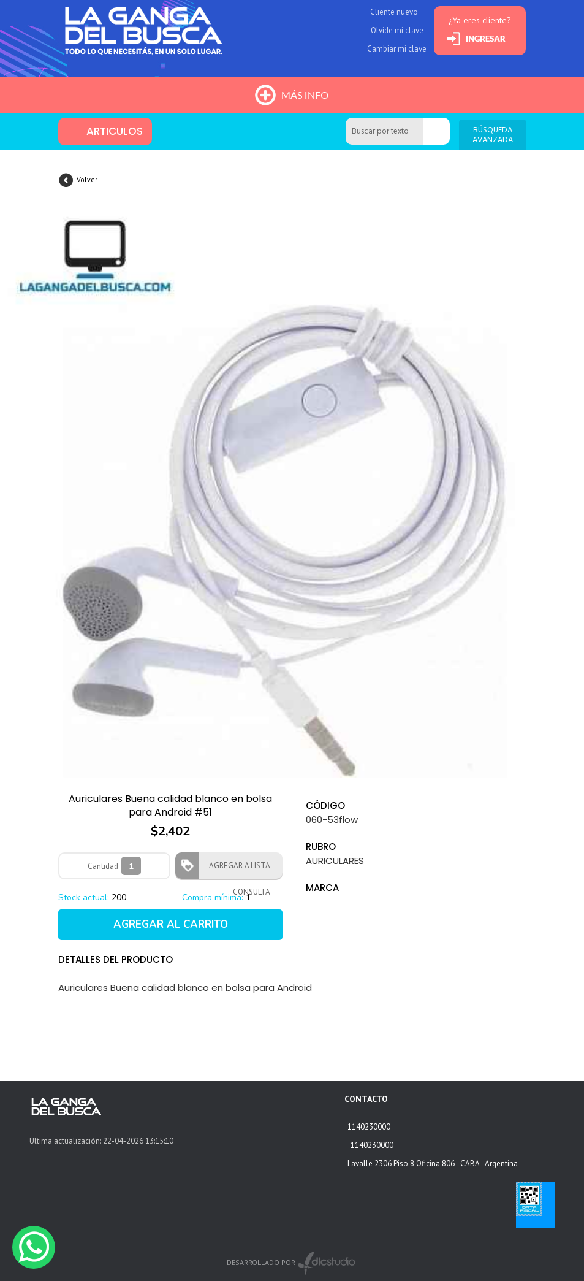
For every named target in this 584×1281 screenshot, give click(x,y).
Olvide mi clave (397, 30)
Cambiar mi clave (397, 49)
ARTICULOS (114, 131)
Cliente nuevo (394, 12)
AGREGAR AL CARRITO (170, 924)
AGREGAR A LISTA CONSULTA (236, 869)
